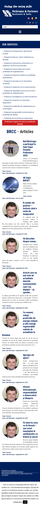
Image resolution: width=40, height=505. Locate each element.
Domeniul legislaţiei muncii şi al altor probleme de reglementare (19, 92)
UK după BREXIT (27, 179)
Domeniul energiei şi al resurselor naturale (17, 82)
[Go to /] (28, 18)
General (8, 171)
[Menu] (20, 31)
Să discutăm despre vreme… (30, 240)
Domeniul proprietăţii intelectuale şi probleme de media (18, 113)
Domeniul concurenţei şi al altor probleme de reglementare (16, 70)
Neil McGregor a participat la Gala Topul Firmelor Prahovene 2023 (29, 148)
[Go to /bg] (36, 18)
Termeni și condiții (9, 470)
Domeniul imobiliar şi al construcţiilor (20, 87)
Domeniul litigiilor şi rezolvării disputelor (16, 101)
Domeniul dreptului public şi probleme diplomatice (19, 76)
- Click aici (17, 502)
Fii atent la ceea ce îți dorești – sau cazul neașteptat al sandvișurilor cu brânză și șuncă (30, 429)
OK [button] (25, 502)
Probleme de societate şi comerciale (18, 118)
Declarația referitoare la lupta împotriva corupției (17, 474)
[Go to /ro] (32, 18)
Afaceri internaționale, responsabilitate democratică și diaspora (30, 393)
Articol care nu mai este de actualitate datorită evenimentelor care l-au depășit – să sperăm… (30, 282)
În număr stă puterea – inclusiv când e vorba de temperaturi (30, 208)
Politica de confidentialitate (12, 472)
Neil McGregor (10, 173)
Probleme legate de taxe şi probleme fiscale (20, 122)
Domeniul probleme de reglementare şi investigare (19, 107)
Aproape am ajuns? (28, 356)
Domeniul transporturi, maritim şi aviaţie (17, 52)
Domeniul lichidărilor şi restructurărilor (20, 97)
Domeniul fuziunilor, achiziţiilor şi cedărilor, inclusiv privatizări (18, 64)
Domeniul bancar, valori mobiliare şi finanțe (18, 58)
